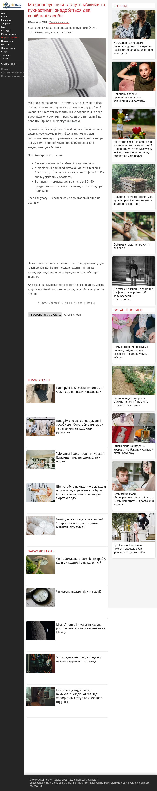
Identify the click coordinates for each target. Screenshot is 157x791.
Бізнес (4, 16)
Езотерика (6, 20)
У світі (4, 58)
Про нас (5, 69)
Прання (90, 302)
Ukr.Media (73, 121)
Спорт (4, 51)
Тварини (5, 55)
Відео (79, 302)
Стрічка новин (73, 314)
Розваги (5, 44)
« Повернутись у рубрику (45, 314)
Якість (43, 302)
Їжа (3, 27)
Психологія (7, 41)
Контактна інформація (13, 72)
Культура (6, 30)
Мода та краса (8, 34)
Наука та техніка (59, 22)
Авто (3, 13)
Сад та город (8, 48)
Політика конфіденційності (16, 76)
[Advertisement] (67, 232)
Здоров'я (6, 23)
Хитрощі (55, 302)
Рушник (67, 302)
